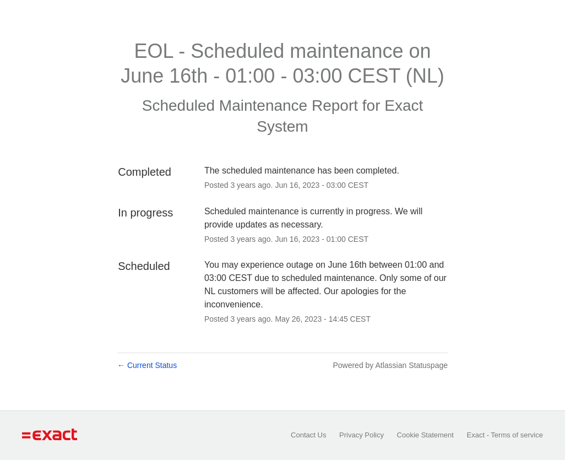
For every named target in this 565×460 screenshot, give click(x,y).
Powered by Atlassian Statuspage (390, 365)
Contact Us (308, 435)
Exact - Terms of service (505, 435)
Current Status (147, 365)
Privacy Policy (361, 435)
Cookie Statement (425, 435)
